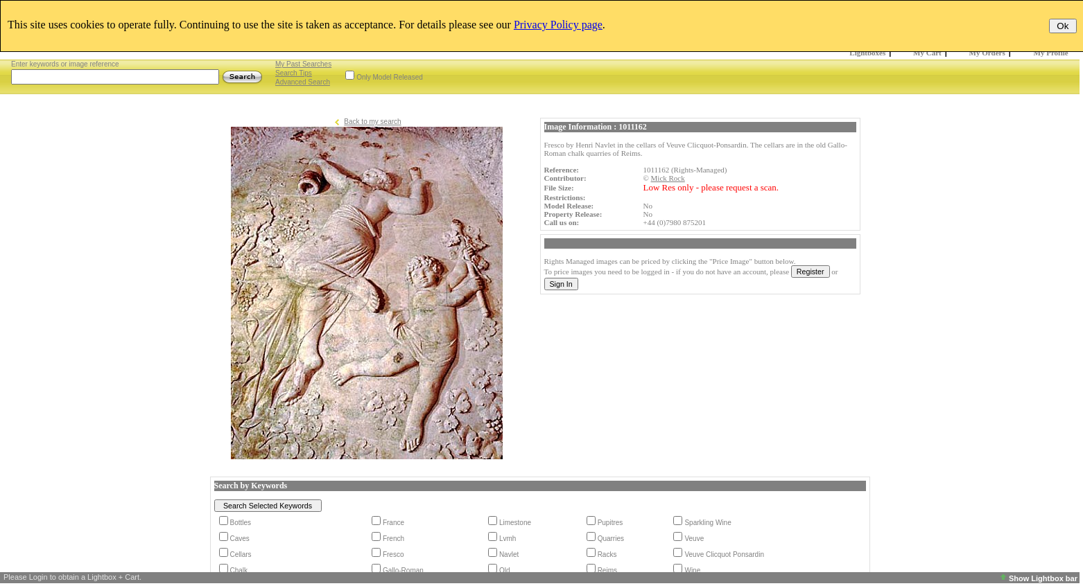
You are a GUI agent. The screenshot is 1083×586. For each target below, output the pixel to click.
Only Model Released (389, 77)
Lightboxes (867, 52)
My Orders (987, 52)
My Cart (927, 52)
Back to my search (372, 121)
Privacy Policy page (558, 24)
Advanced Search (302, 82)
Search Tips (293, 73)
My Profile (1051, 52)
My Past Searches (303, 64)
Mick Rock (668, 178)
